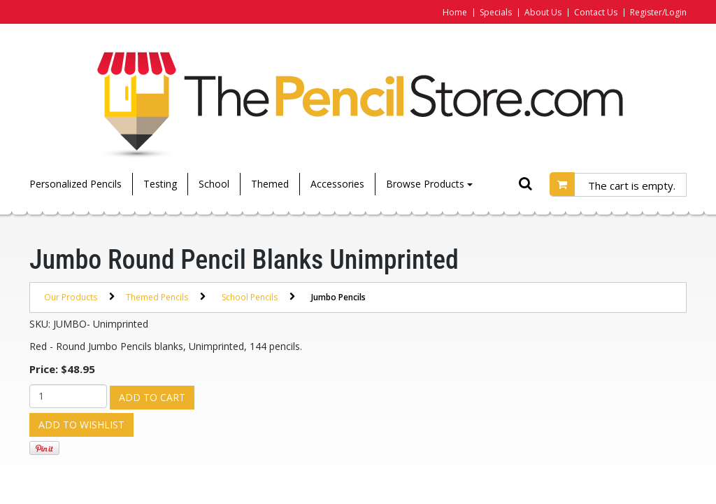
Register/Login (658, 12)
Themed (270, 183)
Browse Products (429, 183)
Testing (160, 183)
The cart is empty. (631, 185)
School (214, 183)
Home (455, 12)
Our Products (70, 297)
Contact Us (595, 12)
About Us (542, 12)
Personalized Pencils (75, 183)
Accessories (337, 183)
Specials (496, 12)
